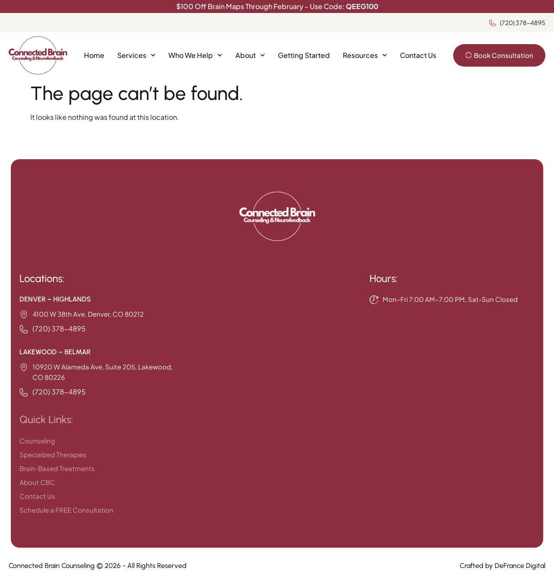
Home (94, 55)
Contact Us (418, 55)
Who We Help (195, 55)
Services (136, 55)
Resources (365, 55)
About (250, 55)
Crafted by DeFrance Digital (502, 566)
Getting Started (304, 55)
